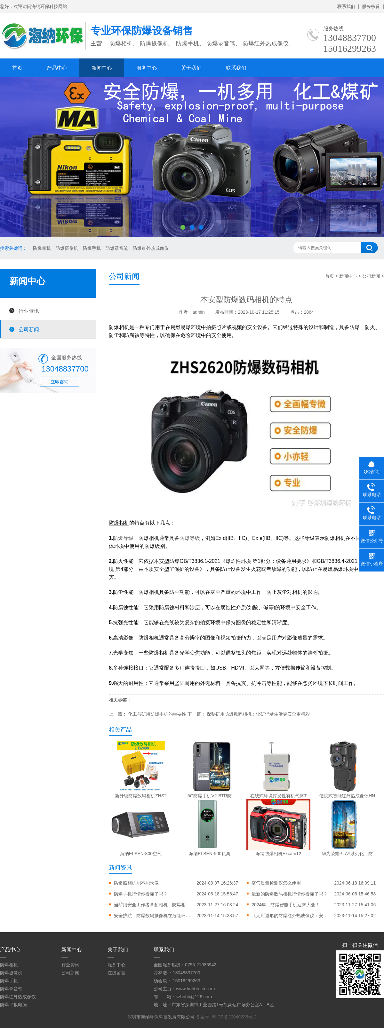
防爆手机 (92, 248)
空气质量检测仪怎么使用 (276, 883)
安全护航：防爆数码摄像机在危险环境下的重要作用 (152, 915)
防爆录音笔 (117, 248)
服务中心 (146, 68)
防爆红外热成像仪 (151, 248)
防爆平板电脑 (13, 1004)
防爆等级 (123, 538)
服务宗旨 (371, 6)
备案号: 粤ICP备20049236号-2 (226, 1016)
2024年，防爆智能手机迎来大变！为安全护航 (290, 904)
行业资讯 (29, 311)
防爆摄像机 (67, 248)
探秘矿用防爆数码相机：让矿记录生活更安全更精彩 (258, 714)
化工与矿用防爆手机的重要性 (157, 714)
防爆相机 (42, 248)
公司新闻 (29, 329)
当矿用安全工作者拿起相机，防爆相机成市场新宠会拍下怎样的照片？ (152, 904)
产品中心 (57, 68)
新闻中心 (102, 68)
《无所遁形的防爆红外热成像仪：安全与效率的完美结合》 (290, 915)
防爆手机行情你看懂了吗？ (141, 893)
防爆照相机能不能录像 (136, 883)
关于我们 (191, 68)
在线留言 (116, 972)
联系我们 (346, 6)
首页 (17, 68)
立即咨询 (59, 381)
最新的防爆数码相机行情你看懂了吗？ (290, 893)
